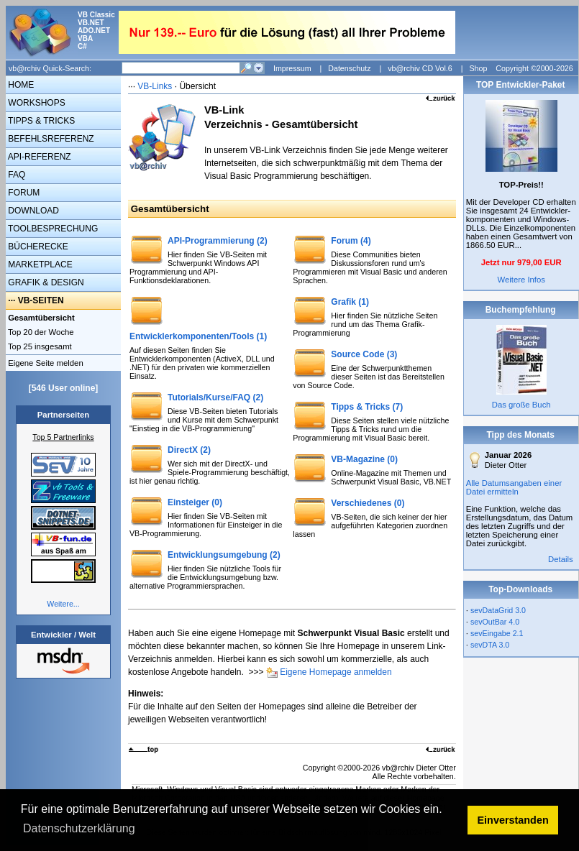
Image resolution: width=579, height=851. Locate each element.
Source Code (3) (364, 354)
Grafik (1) (350, 302)
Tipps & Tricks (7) (367, 407)
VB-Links (154, 86)
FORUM (23, 193)
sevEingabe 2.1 (496, 633)
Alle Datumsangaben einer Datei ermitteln (514, 487)
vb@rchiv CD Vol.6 (420, 68)
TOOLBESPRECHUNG (52, 229)
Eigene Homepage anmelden (335, 672)
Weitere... (63, 603)
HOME (20, 85)
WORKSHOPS (35, 103)
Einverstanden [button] (513, 820)
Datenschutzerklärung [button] (79, 828)
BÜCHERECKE (37, 247)
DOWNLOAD (32, 211)
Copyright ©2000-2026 (534, 68)
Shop (478, 68)
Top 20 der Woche (40, 332)
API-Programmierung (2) (218, 241)
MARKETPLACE (39, 264)
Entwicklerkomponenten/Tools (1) (198, 336)
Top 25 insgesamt (39, 346)
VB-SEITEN (41, 300)
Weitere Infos (521, 279)
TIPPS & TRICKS (40, 121)
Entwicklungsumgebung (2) (224, 555)
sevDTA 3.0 (489, 644)
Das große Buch (521, 404)
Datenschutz (349, 68)
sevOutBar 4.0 (494, 621)
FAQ (15, 175)
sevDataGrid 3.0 (498, 610)
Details (560, 559)
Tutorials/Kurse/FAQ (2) (215, 397)
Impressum (292, 68)
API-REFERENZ (38, 157)
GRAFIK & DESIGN (45, 282)
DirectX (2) (189, 450)
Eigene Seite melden (44, 363)
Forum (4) (350, 241)
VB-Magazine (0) (364, 459)
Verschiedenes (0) (367, 503)
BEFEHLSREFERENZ (50, 139)
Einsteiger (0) (195, 502)
